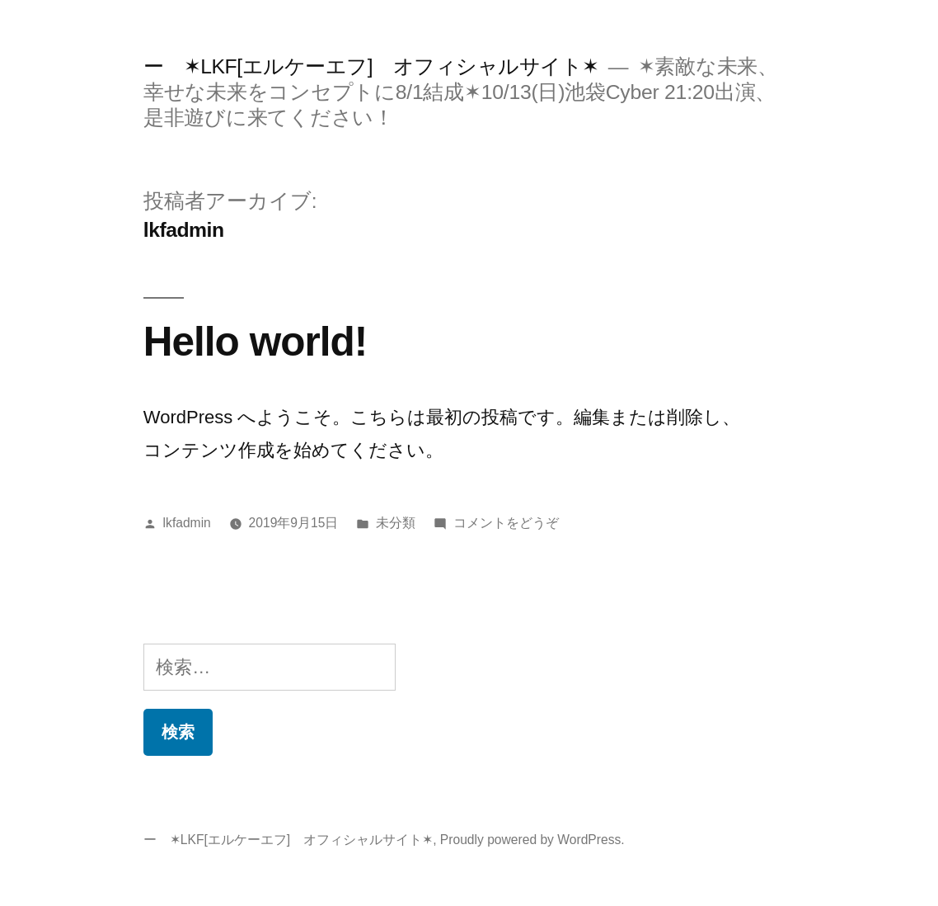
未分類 (395, 523)
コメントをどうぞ (506, 523)
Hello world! (255, 341)
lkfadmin (187, 523)
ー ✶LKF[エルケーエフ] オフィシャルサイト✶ (371, 66)
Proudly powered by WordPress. (532, 840)
